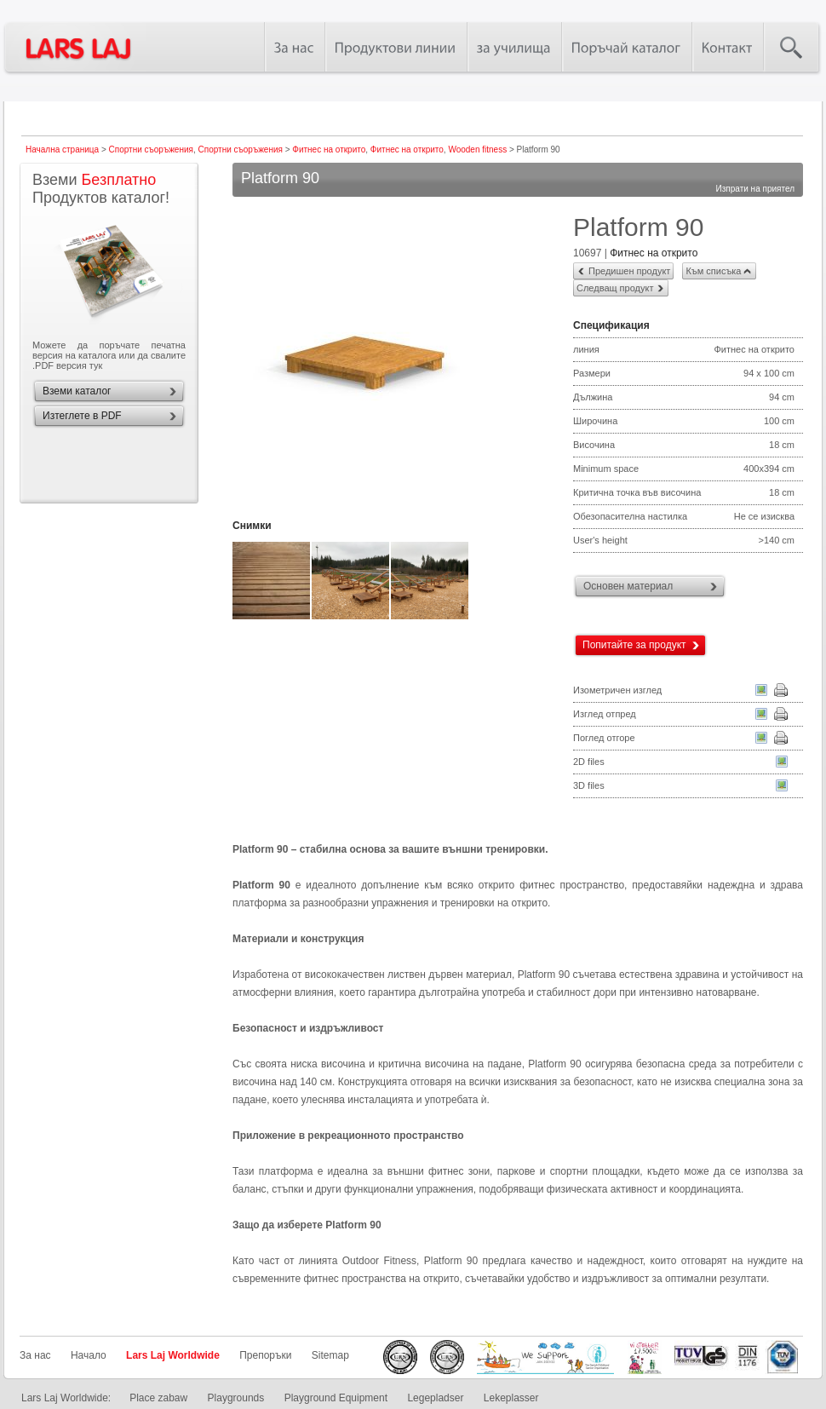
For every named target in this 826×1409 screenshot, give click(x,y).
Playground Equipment (335, 1398)
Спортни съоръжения (151, 149)
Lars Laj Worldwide (173, 1355)
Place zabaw (158, 1398)
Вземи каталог (77, 391)
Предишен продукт (629, 271)
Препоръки (265, 1355)
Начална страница (62, 149)
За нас (35, 1355)
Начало (88, 1355)
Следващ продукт (614, 288)
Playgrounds (236, 1398)
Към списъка (713, 271)
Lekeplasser (511, 1398)
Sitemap (330, 1355)
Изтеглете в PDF (82, 416)
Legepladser (435, 1398)
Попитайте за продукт (634, 645)
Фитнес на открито (328, 149)
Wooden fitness (477, 149)
